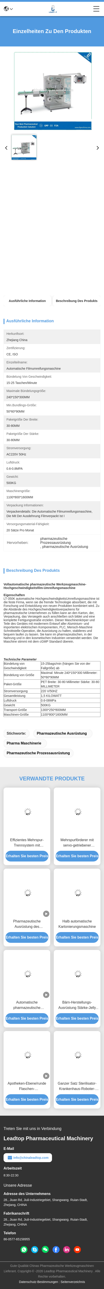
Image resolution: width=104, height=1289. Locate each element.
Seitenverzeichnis (73, 1282)
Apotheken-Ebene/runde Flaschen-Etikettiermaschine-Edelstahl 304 (27, 1087)
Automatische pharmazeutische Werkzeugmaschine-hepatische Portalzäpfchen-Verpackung (26, 1005)
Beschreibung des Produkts (77, 301)
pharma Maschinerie (24, 743)
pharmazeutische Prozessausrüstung (38, 753)
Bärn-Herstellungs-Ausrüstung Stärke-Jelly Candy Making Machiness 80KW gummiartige (77, 1005)
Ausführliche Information (27, 301)
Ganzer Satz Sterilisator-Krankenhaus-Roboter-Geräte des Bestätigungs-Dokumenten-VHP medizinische (77, 1087)
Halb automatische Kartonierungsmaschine (77, 923)
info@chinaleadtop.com (27, 1157)
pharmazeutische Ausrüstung (62, 733)
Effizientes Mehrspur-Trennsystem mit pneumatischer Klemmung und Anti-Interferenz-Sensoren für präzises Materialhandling (27, 843)
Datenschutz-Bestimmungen (38, 1282)
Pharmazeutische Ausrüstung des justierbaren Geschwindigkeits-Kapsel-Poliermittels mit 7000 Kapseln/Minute (26, 924)
